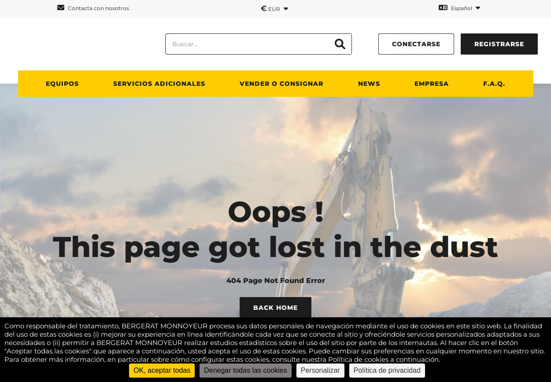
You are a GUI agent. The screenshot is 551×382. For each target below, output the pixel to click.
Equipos (62, 84)
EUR (274, 8)
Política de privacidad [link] (387, 370)
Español (459, 7)
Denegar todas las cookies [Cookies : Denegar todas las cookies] (245, 370)
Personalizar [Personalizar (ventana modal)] (320, 370)
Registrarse (499, 44)
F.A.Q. (494, 84)
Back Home (275, 308)
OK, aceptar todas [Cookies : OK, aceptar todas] (161, 370)
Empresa (431, 84)
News (369, 84)
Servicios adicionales (159, 84)
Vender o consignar (281, 84)
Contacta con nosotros (93, 7)
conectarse (416, 44)
